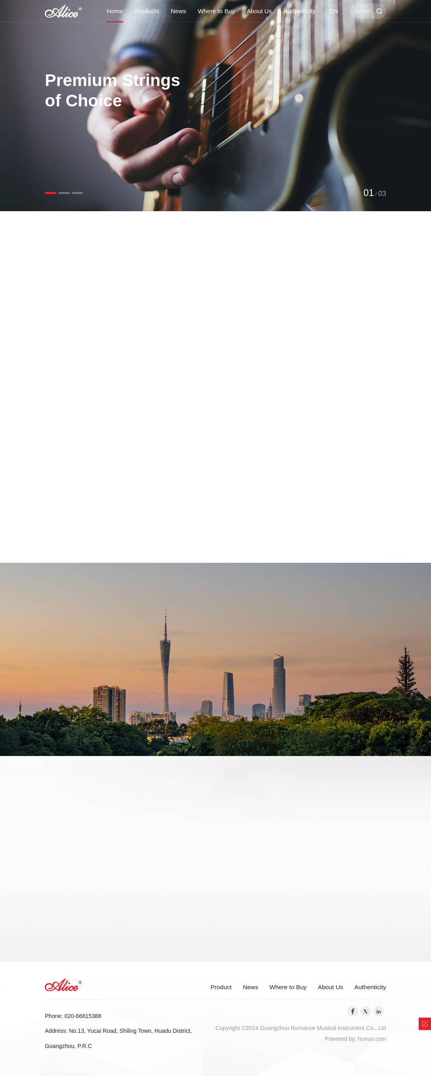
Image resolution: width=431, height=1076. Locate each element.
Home (115, 11)
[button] (50, 193)
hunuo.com (372, 1039)
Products (147, 11)
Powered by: (341, 1039)
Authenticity (299, 11)
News (178, 11)
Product (220, 987)
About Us (259, 11)
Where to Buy (216, 11)
